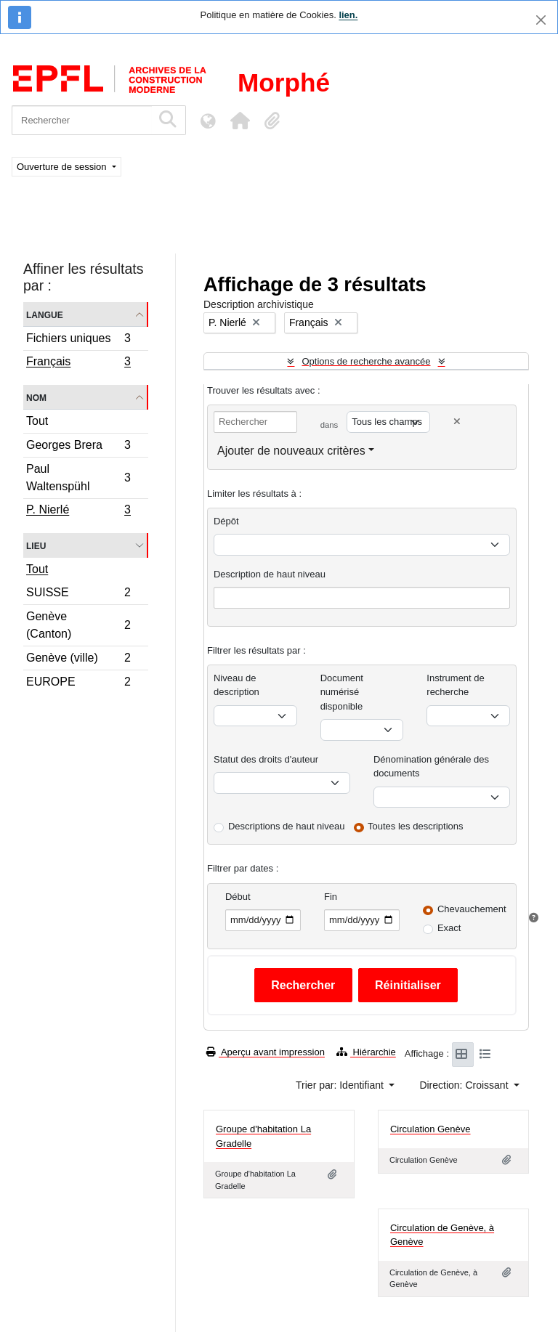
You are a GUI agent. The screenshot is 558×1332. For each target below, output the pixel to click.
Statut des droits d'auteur (266, 759)
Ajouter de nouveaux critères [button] (291, 450)
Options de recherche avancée (366, 361)
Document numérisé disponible (341, 692)
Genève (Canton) (78, 625)
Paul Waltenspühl (78, 477)
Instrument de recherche (455, 685)
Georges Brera (78, 447)
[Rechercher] (82, 120)
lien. (348, 14)
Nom (36, 397)
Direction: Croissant (465, 1085)
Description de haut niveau (270, 574)
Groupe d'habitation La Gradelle (263, 1136)
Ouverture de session (63, 166)
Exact (449, 927)
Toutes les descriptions (416, 826)
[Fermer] (541, 20)
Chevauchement (471, 908)
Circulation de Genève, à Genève (442, 1235)
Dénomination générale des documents (431, 766)
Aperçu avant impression (265, 1052)
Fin (330, 896)
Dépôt (226, 521)
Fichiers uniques (78, 340)
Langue (44, 314)
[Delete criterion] (457, 421)
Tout (37, 421)
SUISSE (78, 594)
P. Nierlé (78, 511)
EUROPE (78, 683)
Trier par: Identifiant (341, 1085)
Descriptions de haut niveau (286, 826)
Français (78, 363)
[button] (240, 120)
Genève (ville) (78, 659)
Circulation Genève (430, 1129)
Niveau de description (236, 685)
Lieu (36, 545)
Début (238, 896)
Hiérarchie (366, 1052)
